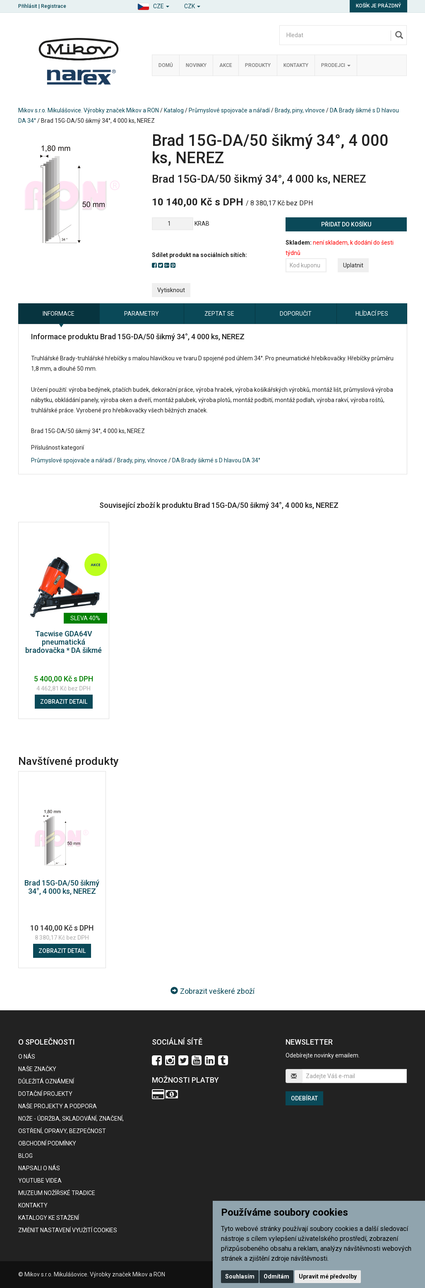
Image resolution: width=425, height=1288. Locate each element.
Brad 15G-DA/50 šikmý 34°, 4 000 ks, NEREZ (61, 887)
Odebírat (304, 1098)
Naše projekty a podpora (57, 1106)
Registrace (53, 6)
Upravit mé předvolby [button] (328, 1276)
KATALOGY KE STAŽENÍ (48, 1217)
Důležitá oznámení (46, 1081)
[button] (153, 5)
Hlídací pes (371, 313)
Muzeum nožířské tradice (56, 1193)
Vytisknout (171, 290)
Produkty (258, 65)
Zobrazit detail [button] (63, 701)
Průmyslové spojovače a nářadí (229, 110)
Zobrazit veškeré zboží (212, 991)
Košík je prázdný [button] (378, 6)
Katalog (174, 110)
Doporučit (296, 313)
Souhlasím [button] (240, 1276)
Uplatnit (353, 265)
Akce (225, 65)
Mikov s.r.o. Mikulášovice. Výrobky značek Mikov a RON (88, 110)
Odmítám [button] (276, 1276)
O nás (26, 1056)
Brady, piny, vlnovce (300, 110)
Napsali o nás (39, 1168)
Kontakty (295, 65)
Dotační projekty (45, 1093)
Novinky (196, 65)
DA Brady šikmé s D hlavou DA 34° (216, 460)
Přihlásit (27, 6)
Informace (58, 313)
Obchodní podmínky (47, 1143)
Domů (165, 65)
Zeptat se (219, 313)
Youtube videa (40, 1180)
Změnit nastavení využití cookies (67, 1230)
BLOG (25, 1155)
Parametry (141, 313)
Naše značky (37, 1069)
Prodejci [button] (336, 65)
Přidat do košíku (346, 224)
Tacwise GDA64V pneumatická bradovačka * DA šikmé (63, 642)
